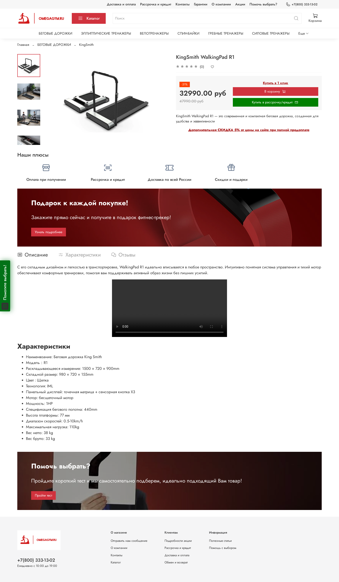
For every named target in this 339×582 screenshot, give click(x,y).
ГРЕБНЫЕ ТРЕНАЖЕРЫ (225, 33)
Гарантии (200, 4)
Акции (240, 4)
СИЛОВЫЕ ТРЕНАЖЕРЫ (270, 33)
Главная (23, 44)
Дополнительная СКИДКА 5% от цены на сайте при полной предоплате (248, 129)
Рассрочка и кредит (155, 4)
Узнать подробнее (48, 231)
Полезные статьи (220, 541)
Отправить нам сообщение (129, 541)
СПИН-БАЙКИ (188, 33)
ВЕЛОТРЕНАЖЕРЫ (154, 33)
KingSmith (86, 44)
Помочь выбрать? (263, 4)
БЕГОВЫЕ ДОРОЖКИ (55, 33)
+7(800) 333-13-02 (301, 4)
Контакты (183, 4)
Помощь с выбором (222, 548)
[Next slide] (29, 139)
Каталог (89, 18)
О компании (221, 4)
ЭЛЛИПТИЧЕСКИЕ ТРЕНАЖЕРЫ (106, 33)
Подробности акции (178, 541)
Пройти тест (43, 495)
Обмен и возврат (176, 562)
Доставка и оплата (121, 4)
